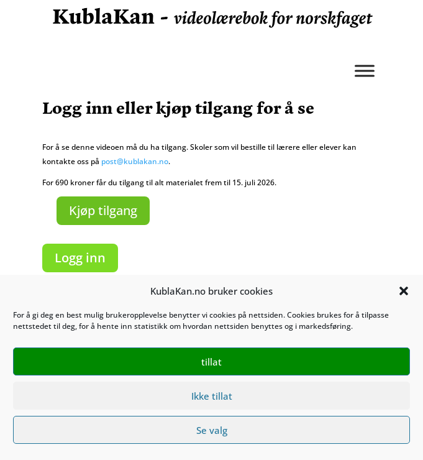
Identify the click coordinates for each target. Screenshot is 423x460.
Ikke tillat (211, 396)
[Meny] (365, 70)
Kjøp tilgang (103, 210)
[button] (404, 291)
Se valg (211, 430)
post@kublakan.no (134, 161)
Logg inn (80, 257)
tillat (211, 362)
